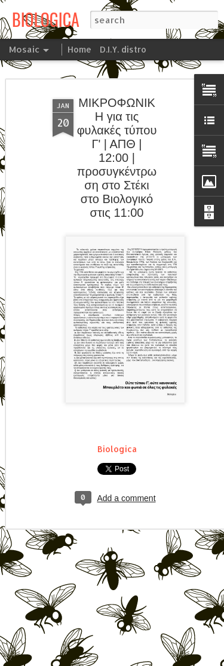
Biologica (117, 449)
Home (79, 49)
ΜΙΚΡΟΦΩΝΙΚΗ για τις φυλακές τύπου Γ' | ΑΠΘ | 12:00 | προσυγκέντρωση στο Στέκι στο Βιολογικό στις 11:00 (117, 157)
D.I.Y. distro (123, 49)
